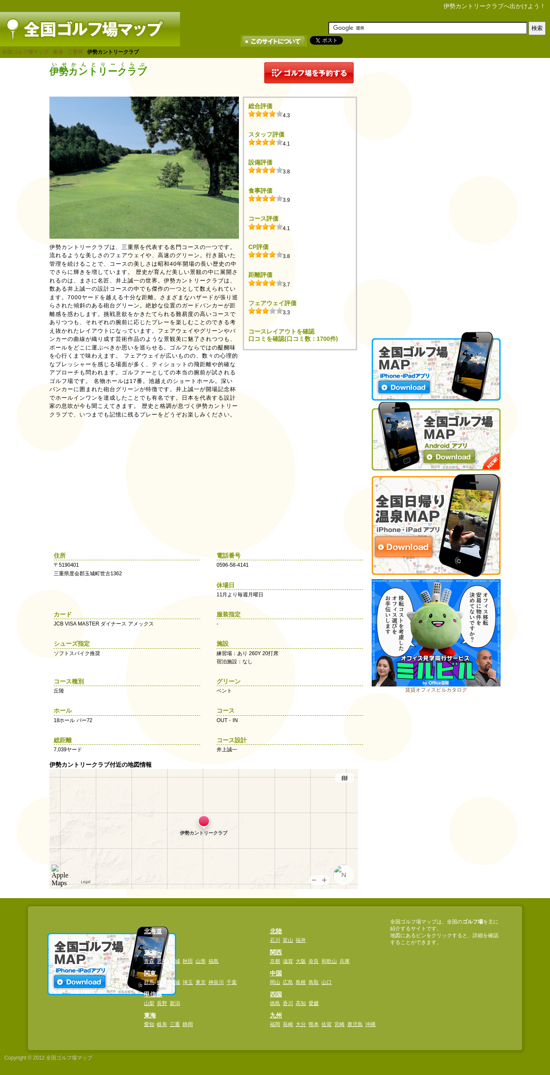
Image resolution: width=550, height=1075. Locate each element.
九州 (276, 1015)
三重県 (75, 52)
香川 (288, 1003)
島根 (301, 982)
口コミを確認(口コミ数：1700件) (293, 339)
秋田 (188, 961)
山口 (326, 982)
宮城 (175, 961)
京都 (275, 961)
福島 (213, 961)
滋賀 (288, 961)
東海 (58, 52)
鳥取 (314, 982)
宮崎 (339, 1024)
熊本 (314, 1024)
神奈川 (216, 982)
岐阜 (162, 1024)
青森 (149, 961)
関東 (150, 973)
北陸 (276, 931)
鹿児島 (355, 1024)
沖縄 (370, 1024)
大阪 (301, 961)
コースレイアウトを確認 (281, 331)
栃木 (162, 982)
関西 (276, 952)
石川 (275, 940)
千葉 (231, 982)
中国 (276, 973)
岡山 (275, 982)
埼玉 (188, 982)
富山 (288, 940)
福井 (301, 940)
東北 (150, 952)
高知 (301, 1003)
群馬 (149, 982)
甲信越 (153, 994)
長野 (162, 1003)
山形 (201, 961)
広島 (288, 982)
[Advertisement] (436, 191)
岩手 (162, 961)
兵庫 (344, 961)
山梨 (149, 1003)
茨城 (175, 982)
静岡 (188, 1024)
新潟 (175, 1003)
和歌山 (329, 961)
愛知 (149, 1024)
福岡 (275, 1024)
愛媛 (314, 1003)
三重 (175, 1024)
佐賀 (326, 1024)
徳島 (275, 1003)
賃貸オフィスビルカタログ (436, 690)
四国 (276, 994)
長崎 (288, 1024)
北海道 (153, 931)
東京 (201, 982)
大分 (301, 1024)
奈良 (314, 961)
